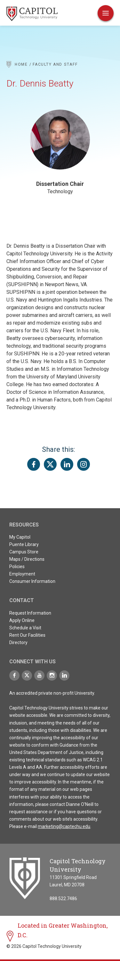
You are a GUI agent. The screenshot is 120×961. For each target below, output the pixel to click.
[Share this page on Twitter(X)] (50, 464)
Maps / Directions (26, 559)
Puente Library (24, 544)
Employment (22, 573)
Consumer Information (32, 581)
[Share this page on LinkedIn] (66, 464)
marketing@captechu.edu (64, 826)
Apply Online (22, 620)
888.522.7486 (63, 898)
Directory (18, 642)
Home (21, 64)
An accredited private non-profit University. (52, 693)
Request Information (30, 613)
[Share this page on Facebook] (33, 464)
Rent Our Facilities (27, 635)
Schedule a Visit (25, 627)
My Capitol (19, 537)
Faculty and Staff (55, 64)
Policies (17, 566)
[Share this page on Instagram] (83, 464)
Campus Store (23, 551)
